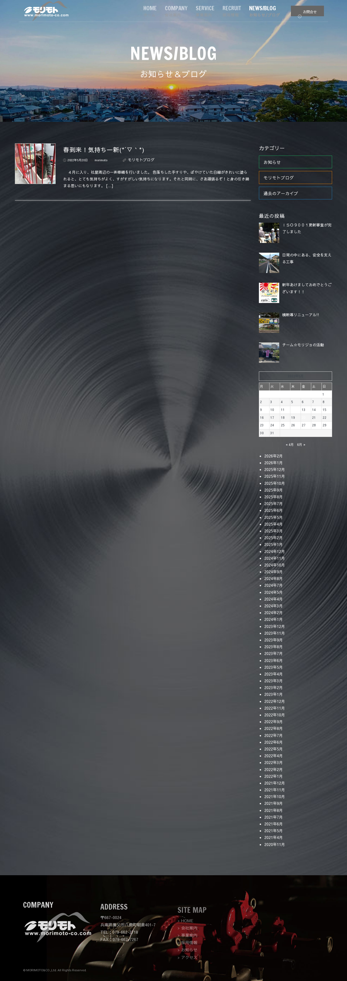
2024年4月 (273, 599)
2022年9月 (273, 721)
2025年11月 (274, 476)
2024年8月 (273, 578)
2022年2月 (273, 769)
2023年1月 (273, 694)
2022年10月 (274, 714)
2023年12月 (274, 626)
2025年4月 (273, 524)
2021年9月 (273, 803)
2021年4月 (273, 837)
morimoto (101, 160)
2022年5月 (273, 749)
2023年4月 (273, 674)
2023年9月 (273, 640)
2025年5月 (273, 517)
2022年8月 (273, 728)
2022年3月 (273, 762)
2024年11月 (274, 558)
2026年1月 (273, 462)
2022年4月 (273, 755)
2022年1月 (273, 776)
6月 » (301, 444)
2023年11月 (274, 633)
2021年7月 (273, 817)
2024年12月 (274, 551)
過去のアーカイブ (281, 193)
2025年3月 (273, 531)
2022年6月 (273, 742)
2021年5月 (273, 830)
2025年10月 (274, 483)
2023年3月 (273, 680)
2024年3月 (273, 605)
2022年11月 (274, 708)
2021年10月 (274, 796)
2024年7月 (273, 585)
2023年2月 (273, 687)
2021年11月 (274, 789)
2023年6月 (273, 660)
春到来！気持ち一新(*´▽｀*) (103, 150)
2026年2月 (273, 456)
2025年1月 (273, 544)
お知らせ (272, 162)
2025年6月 (273, 510)
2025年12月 (274, 469)
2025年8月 (273, 496)
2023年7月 (273, 653)
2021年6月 (273, 824)
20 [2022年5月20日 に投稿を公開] (304, 417)
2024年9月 (273, 571)
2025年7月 (273, 503)
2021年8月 (273, 810)
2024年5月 (273, 592)
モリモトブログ (141, 159)
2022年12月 (274, 701)
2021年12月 (274, 783)
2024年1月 (273, 619)
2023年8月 (273, 646)
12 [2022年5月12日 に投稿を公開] (293, 409)
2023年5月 (273, 667)
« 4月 (290, 444)
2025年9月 (273, 490)
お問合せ (307, 12)
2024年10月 (274, 565)
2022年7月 (273, 735)
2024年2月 (273, 612)
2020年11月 (274, 844)
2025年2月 (273, 537)
